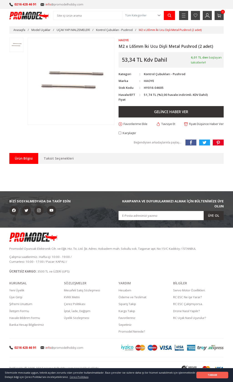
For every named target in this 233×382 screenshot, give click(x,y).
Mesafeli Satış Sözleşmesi (82, 290)
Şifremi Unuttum (20, 304)
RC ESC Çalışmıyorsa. (188, 304)
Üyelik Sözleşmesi (76, 318)
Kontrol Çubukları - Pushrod (164, 74)
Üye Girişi (15, 297)
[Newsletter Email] (171, 215)
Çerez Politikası (74, 304)
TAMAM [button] (212, 375)
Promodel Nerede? (132, 331)
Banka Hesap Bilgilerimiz (26, 325)
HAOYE (149, 81)
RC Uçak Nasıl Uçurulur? (189, 318)
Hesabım (125, 290)
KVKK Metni (72, 297)
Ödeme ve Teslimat (132, 297)
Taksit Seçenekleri (59, 158)
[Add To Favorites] (133, 124)
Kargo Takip (127, 311)
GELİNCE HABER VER (171, 111)
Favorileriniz (127, 318)
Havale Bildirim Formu (24, 318)
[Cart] (219, 15)
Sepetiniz (125, 325)
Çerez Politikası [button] (79, 377)
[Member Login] (207, 15)
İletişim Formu (19, 311)
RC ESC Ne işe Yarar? (187, 297)
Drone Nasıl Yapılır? (186, 311)
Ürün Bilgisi (24, 158)
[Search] (87, 15)
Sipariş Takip (127, 304)
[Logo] (29, 15)
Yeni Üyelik (16, 290)
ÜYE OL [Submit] (213, 215)
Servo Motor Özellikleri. (189, 290)
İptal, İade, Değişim (77, 311)
